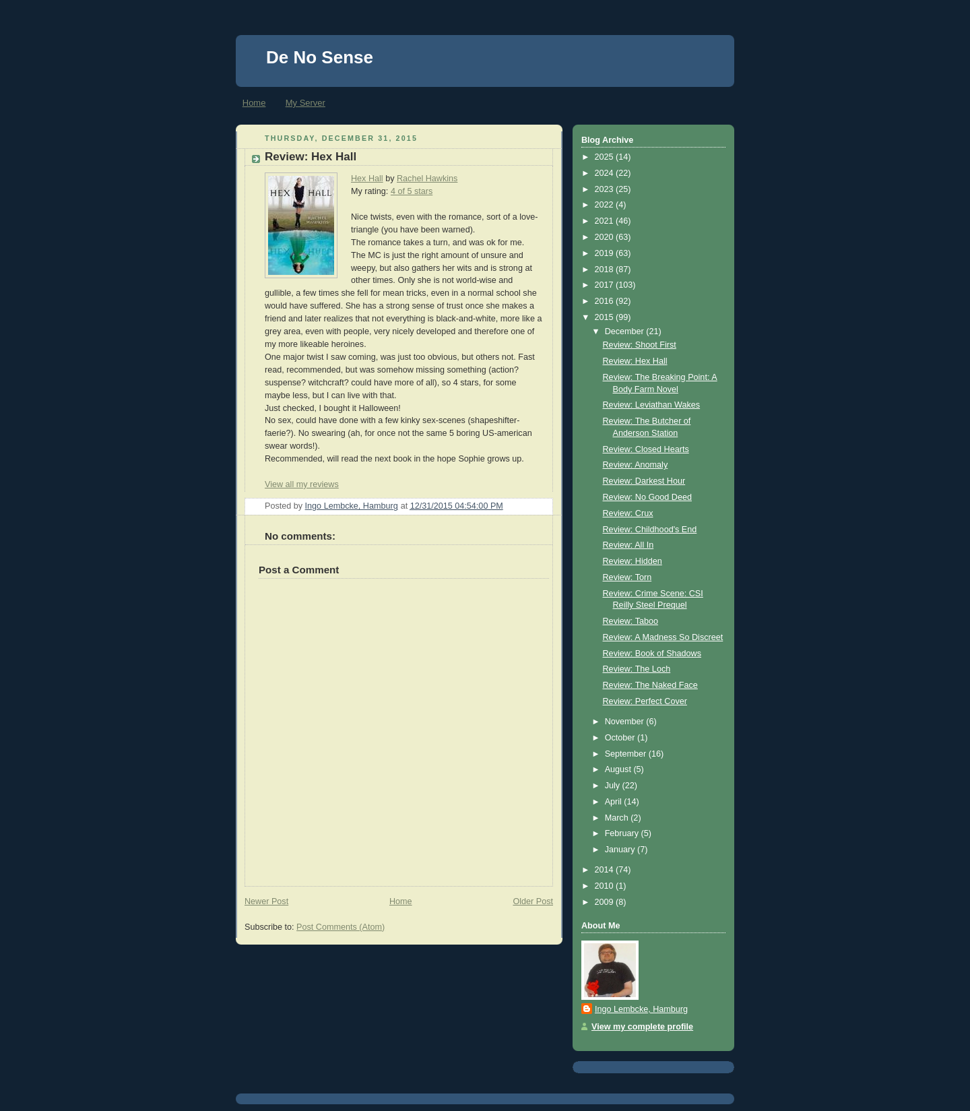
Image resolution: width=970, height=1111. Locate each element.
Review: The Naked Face (650, 685)
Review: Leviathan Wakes (652, 405)
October (621, 737)
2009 (605, 902)
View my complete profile (642, 1026)
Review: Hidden (632, 561)
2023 (605, 189)
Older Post (533, 901)
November (626, 721)
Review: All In (628, 545)
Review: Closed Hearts (646, 449)
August (619, 769)
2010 (605, 886)
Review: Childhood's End (650, 529)
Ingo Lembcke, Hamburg (641, 1009)
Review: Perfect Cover (645, 701)
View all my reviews (302, 484)
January (621, 849)
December (626, 331)
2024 (605, 173)
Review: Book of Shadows (652, 653)
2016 (605, 301)
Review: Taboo (630, 621)
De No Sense (319, 57)
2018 (605, 269)
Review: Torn (627, 577)
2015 (605, 317)
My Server (305, 103)
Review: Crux (628, 513)
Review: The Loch (637, 669)
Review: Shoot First (639, 345)
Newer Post (266, 901)
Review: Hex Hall (635, 361)
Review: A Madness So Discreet (663, 637)
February (623, 833)
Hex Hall (367, 178)
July (613, 785)
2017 (605, 285)
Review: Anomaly (635, 465)
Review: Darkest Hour (644, 481)
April (614, 801)
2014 (605, 870)
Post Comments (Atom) (340, 927)
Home (254, 103)
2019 (605, 253)
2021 (605, 221)
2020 (605, 237)
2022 (605, 205)
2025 (605, 157)
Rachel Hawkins (427, 178)
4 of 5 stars (411, 191)
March (618, 818)
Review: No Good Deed (647, 497)
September (627, 754)
